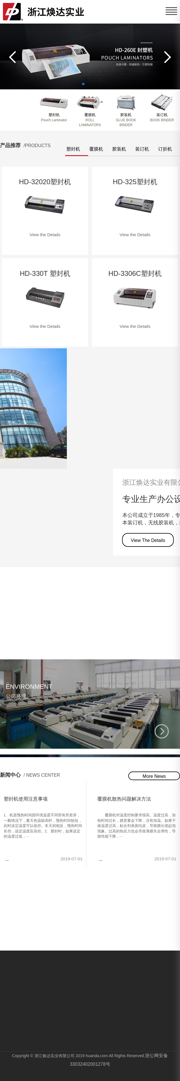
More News (154, 776)
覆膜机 (96, 149)
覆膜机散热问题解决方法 (124, 799)
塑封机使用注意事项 (26, 799)
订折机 (165, 149)
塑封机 (73, 149)
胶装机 (119, 149)
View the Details (45, 234)
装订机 (142, 149)
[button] (10, 57)
